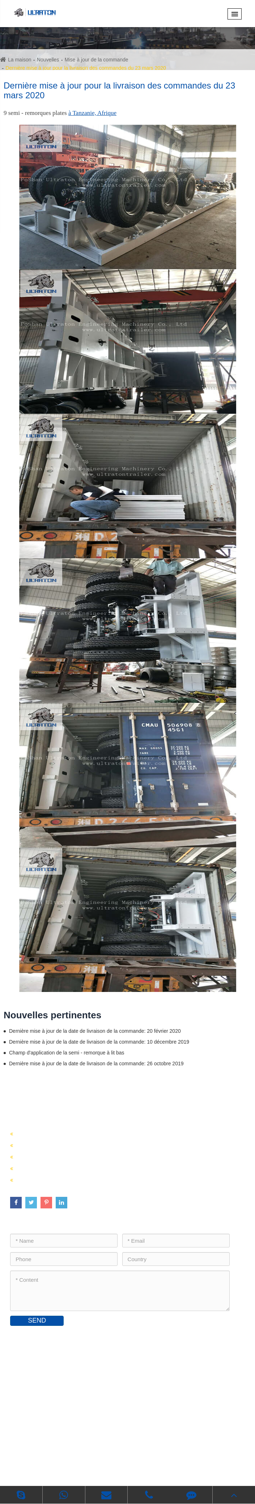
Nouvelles (48, 60)
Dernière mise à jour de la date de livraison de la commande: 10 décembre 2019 (99, 1042)
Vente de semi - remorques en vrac (65, 1168)
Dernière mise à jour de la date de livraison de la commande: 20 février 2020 (95, 1031)
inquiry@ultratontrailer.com (54, 1395)
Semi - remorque (50, 1112)
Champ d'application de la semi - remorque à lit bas (66, 1053)
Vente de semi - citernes (50, 1156)
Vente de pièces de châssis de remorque (73, 1179)
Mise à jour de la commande (96, 60)
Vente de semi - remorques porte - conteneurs (80, 1133)
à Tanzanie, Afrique (92, 112)
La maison (19, 60)
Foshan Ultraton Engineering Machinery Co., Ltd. (116, 1459)
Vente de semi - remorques (54, 1145)
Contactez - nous (52, 1336)
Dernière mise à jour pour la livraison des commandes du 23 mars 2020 (85, 68)
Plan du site (90, 1469)
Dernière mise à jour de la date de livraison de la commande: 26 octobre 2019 (96, 1063)
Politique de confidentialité (144, 1469)
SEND (37, 1320)
